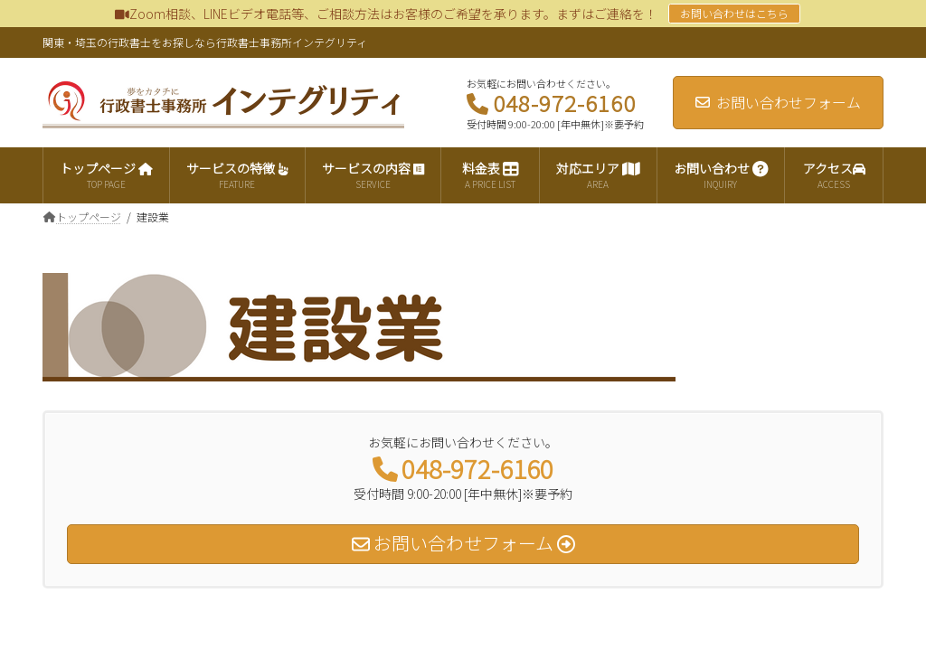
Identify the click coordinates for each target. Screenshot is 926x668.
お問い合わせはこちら (734, 13)
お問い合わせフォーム (778, 102)
